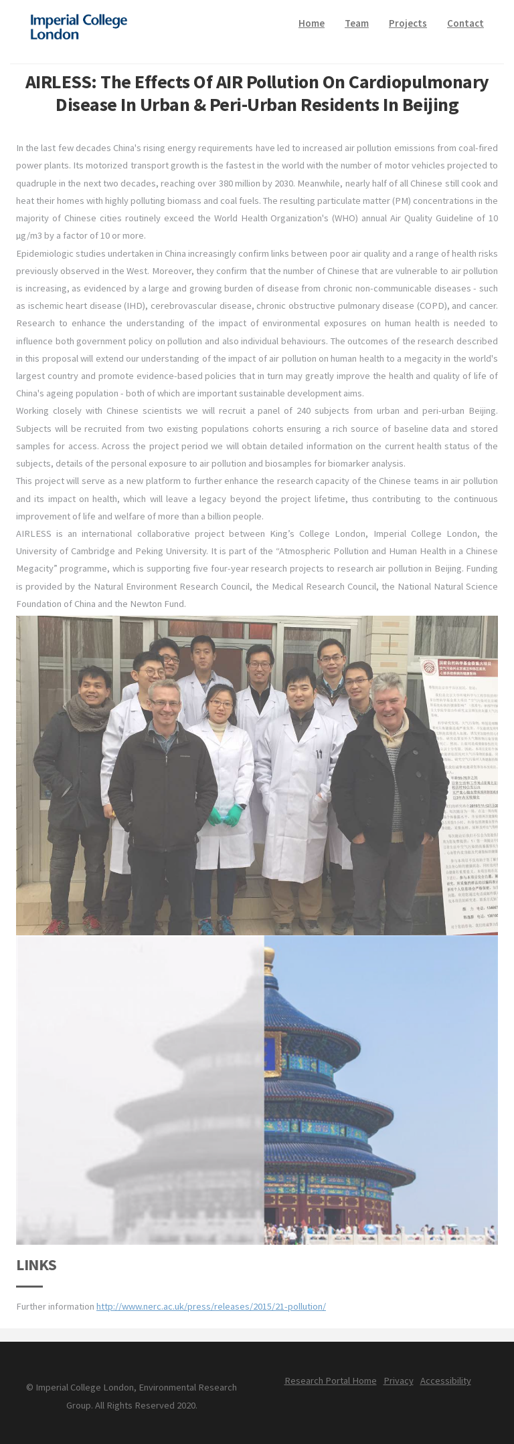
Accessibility (445, 1380)
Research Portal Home (330, 1380)
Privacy (398, 1380)
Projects (408, 23)
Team (357, 23)
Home (311, 23)
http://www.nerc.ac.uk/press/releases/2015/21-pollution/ (211, 1306)
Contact (465, 23)
